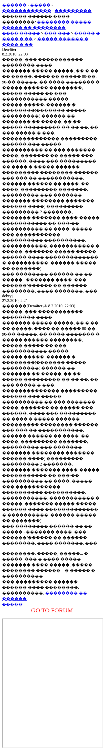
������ (14, 5)
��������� (73, 10)
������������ (26, 10)
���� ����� (21, 33)
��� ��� (57, 33)
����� (40, 5)
